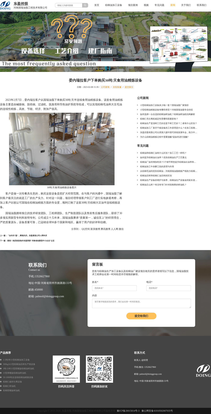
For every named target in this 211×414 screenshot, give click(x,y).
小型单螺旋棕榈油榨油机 (14, 373)
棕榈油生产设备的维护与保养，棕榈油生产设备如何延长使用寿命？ (171, 180)
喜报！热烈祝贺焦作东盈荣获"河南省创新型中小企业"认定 (30, 241)
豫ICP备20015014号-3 (128, 410)
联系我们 (201, 5)
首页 (96, 5)
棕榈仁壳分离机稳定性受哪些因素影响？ (159, 119)
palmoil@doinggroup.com (49, 296)
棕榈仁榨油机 (9, 386)
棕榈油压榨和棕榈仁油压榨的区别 (156, 176)
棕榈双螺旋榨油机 (11, 390)
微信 (121, 229)
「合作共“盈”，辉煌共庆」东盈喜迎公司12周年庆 (27, 235)
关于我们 (186, 5)
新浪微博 (95, 229)
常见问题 (159, 5)
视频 (146, 5)
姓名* (95, 282)
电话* (149, 282)
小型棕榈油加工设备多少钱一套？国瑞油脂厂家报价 (164, 105)
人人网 (114, 229)
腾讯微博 (105, 229)
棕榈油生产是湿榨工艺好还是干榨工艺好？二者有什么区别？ (168, 123)
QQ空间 (86, 229)
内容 (94, 295)
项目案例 (133, 5)
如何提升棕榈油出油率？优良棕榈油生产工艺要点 (163, 157)
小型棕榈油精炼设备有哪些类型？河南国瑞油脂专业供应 (166, 110)
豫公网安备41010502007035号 (157, 410)
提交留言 (129, 87)
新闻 (172, 5)
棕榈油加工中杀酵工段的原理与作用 (157, 166)
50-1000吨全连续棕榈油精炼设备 (18, 377)
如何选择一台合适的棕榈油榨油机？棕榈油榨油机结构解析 (167, 114)
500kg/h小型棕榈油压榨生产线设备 (19, 364)
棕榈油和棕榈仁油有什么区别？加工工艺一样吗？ (163, 153)
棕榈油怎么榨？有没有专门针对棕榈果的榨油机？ (163, 185)
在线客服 (117, 87)
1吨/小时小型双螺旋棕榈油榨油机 (18, 368)
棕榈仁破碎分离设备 (12, 382)
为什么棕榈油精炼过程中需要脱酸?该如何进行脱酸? (164, 137)
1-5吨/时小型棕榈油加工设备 (16, 360)
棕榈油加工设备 (113, 5)
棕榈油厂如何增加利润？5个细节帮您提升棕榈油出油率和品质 (169, 162)
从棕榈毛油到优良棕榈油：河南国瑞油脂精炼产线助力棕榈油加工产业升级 (175, 171)
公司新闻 (105, 87)
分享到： (76, 229)
